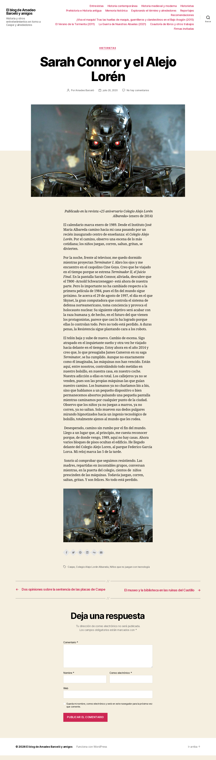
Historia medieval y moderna (159, 6)
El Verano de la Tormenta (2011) (75, 24)
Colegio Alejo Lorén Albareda (93, 567)
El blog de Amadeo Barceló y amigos (21, 11)
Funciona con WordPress (93, 751)
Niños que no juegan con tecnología (131, 567)
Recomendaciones (182, 15)
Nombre (68, 677)
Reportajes (187, 10)
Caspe (71, 567)
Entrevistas (97, 6)
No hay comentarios (138, 90)
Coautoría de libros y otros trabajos (172, 24)
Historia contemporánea (122, 6)
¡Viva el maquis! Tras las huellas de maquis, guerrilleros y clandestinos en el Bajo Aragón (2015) (135, 19)
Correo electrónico (121, 677)
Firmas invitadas (184, 28)
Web (65, 692)
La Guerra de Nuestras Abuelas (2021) (122, 24)
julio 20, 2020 (110, 90)
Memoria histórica (116, 10)
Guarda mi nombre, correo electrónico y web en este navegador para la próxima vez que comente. (109, 710)
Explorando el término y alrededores (153, 10)
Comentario (70, 647)
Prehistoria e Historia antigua (84, 10)
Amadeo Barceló (84, 90)
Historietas (187, 6)
